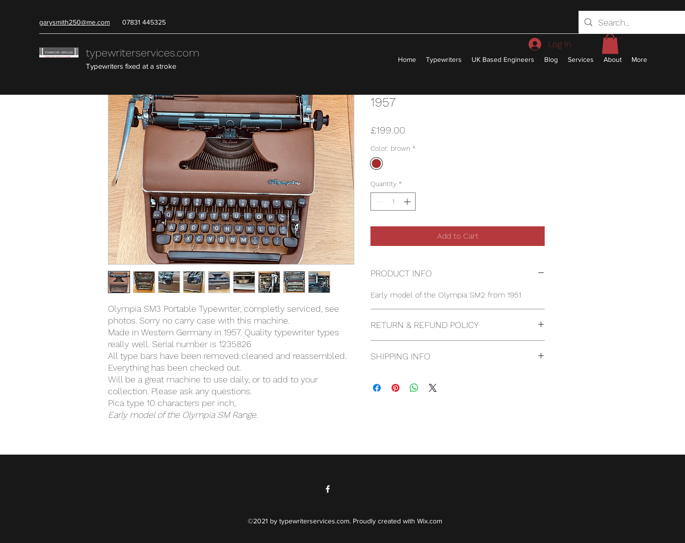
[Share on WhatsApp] (414, 388)
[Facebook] (328, 489)
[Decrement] (378, 201)
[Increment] (408, 201)
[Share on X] (433, 388)
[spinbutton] (393, 201)
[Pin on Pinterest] (395, 388)
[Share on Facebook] (377, 388)
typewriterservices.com (142, 53)
